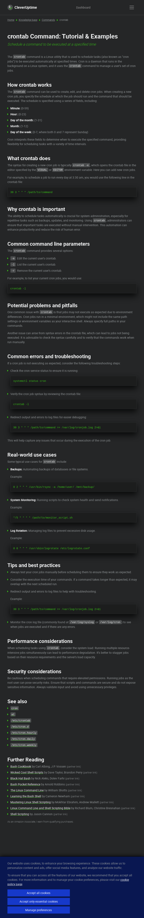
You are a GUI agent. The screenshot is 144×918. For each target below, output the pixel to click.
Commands (48, 20)
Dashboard (79, 7)
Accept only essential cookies (39, 901)
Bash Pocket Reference (25, 784)
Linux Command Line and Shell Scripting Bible (40, 808)
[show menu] (132, 7)
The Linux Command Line (27, 790)
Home (10, 20)
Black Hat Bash (20, 778)
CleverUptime (22, 7)
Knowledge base (28, 20)
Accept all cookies (38, 893)
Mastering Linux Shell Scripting (30, 802)
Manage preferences (38, 910)
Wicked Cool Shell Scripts (26, 772)
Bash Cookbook (20, 766)
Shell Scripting (19, 814)
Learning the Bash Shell (25, 796)
